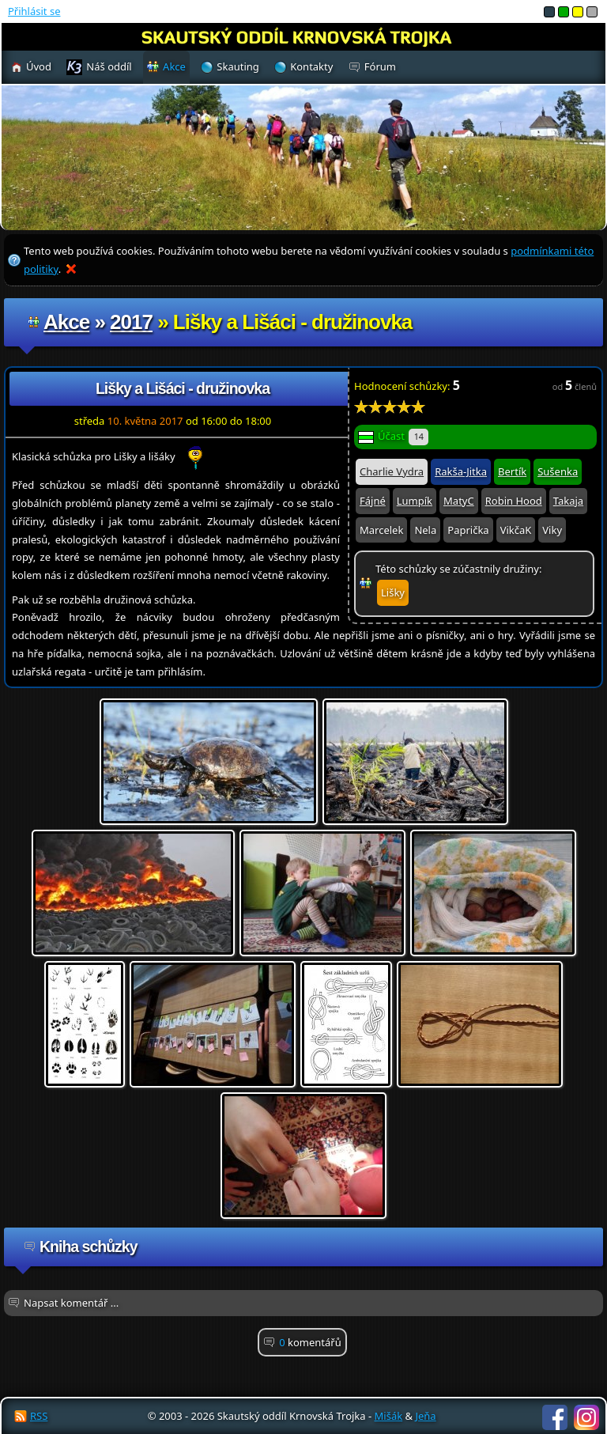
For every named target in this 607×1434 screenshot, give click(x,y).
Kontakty (311, 66)
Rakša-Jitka (461, 471)
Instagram (586, 1417)
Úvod (38, 66)
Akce (66, 322)
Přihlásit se (34, 11)
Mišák (389, 1416)
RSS (38, 1416)
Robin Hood (513, 501)
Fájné (373, 501)
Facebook (554, 1417)
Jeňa (425, 1416)
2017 (131, 322)
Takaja (568, 501)
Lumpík (414, 501)
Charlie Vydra (392, 471)
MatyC (458, 501)
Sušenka (557, 471)
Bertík (512, 471)
